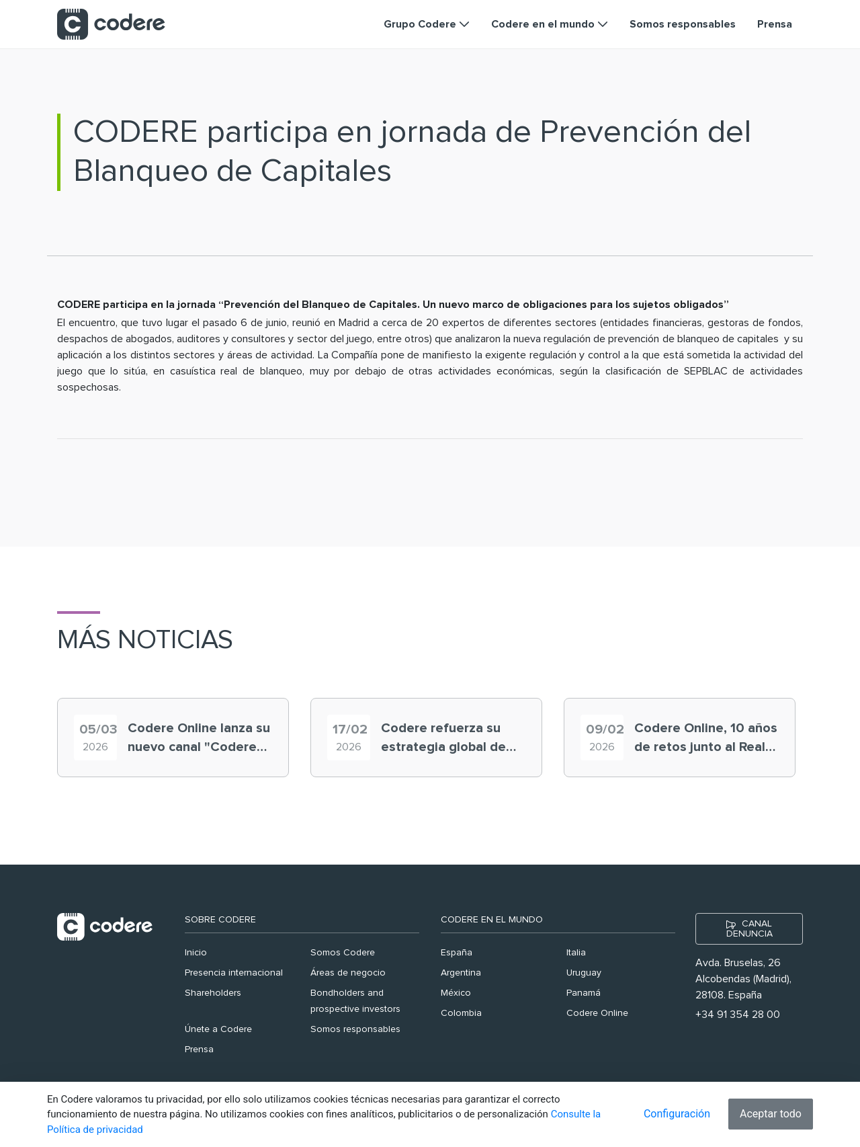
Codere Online (597, 1013)
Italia (576, 952)
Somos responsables (355, 1029)
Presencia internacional (234, 973)
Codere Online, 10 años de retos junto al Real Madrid (705, 738)
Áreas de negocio (348, 973)
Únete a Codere (218, 1029)
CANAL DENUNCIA (749, 929)
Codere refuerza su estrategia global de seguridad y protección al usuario (451, 738)
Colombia (461, 1013)
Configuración (677, 1113)
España (456, 952)
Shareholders (213, 993)
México (456, 993)
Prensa (199, 1049)
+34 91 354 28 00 (737, 1014)
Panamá (583, 993)
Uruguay (583, 973)
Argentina (461, 973)
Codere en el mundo (492, 919)
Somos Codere (342, 952)
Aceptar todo (771, 1113)
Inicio (196, 952)
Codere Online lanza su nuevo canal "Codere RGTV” (199, 738)
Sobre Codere (220, 919)
